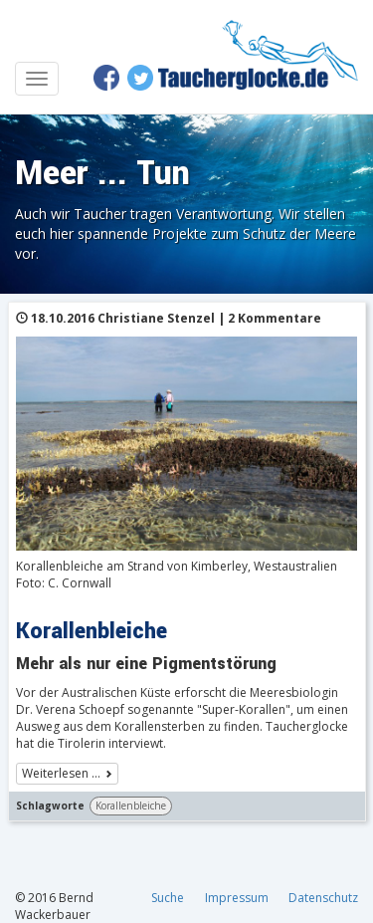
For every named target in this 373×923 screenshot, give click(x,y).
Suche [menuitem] (167, 897)
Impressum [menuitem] (237, 897)
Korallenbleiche (130, 805)
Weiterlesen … (61, 773)
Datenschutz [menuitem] (323, 897)
